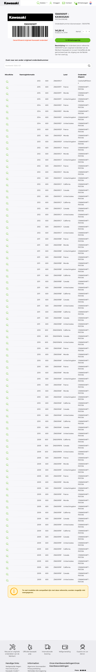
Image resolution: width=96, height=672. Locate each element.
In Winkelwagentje (72, 40)
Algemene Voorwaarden (37, 666)
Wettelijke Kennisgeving (37, 671)
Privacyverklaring (34, 669)
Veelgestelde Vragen (13, 666)
